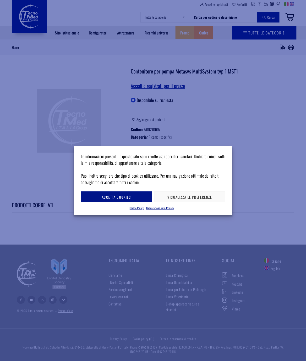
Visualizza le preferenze (189, 196)
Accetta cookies (116, 196)
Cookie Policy (137, 208)
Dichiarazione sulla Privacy (160, 208)
